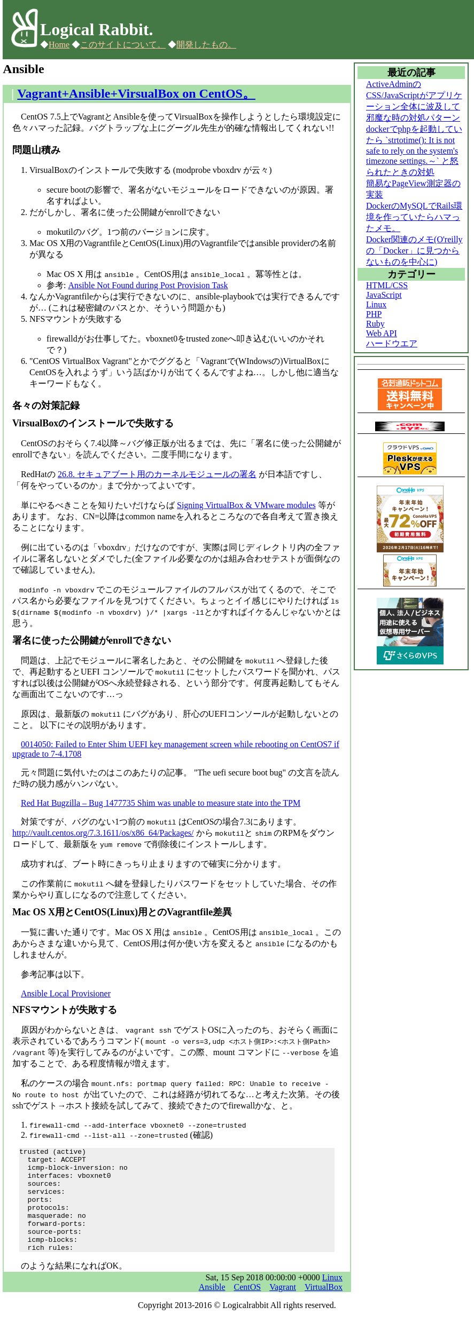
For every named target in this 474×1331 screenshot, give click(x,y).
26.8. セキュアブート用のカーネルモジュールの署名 (157, 474)
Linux (332, 1298)
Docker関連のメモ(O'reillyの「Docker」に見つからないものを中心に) (414, 250)
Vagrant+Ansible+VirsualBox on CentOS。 (136, 93)
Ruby (375, 323)
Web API (381, 333)
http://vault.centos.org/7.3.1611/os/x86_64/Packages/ (103, 832)
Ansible (212, 1307)
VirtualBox (324, 1307)
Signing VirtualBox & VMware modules (246, 505)
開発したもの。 (206, 44)
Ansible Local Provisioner (66, 993)
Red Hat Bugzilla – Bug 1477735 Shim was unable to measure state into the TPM (160, 802)
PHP (374, 314)
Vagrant (282, 1307)
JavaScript (384, 294)
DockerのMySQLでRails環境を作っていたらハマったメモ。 (414, 217)
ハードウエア (391, 343)
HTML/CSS (387, 285)
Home (59, 44)
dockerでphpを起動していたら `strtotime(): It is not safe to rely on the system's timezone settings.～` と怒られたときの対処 (414, 150)
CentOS (247, 1307)
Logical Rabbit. (96, 29)
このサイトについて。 (123, 44)
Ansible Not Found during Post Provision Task (148, 285)
